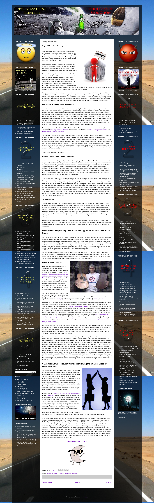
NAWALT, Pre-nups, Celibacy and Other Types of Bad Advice (128, 246)
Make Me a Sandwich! (23, 391)
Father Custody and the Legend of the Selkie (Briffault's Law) (26, 254)
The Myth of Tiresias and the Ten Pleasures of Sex (25, 180)
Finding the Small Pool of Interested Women (127, 166)
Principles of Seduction (71, 473)
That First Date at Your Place (128, 190)
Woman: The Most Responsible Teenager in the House (26, 192)
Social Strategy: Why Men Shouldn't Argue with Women (25, 234)
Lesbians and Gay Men (126, 380)
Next (85, 441)
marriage (59, 299)
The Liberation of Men (23, 359)
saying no (50, 395)
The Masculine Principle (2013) (26, 440)
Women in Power (124, 356)
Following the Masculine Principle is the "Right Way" (25, 323)
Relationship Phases (125, 229)
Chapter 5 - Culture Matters (55, 473)
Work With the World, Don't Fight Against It (25, 355)
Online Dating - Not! (125, 163)
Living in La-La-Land (125, 284)
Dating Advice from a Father (127, 120)
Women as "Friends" (125, 227)
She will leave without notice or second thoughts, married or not (65, 318)
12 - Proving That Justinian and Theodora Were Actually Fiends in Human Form (26, 435)
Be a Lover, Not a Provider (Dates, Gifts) (127, 179)
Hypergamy (20, 388)
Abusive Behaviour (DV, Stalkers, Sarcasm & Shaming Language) (128, 298)
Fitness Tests (21, 384)
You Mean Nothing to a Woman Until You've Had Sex (128, 187)
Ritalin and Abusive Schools (127, 354)
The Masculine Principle (24, 121)
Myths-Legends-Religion (24, 393)
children (95, 299)
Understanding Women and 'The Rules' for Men (127, 127)
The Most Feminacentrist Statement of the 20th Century (128, 362)
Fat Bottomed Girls (125, 312)
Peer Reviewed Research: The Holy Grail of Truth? (26, 128)
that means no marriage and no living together (66, 393)
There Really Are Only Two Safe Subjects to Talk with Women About (127, 174)
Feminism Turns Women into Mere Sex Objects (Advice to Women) (128, 366)
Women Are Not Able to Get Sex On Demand (127, 224)
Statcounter (121, 417)
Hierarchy (20, 386)
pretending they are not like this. (78, 306)
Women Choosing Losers (127, 302)
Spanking (20, 398)
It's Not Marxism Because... (25, 296)
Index (79, 441)
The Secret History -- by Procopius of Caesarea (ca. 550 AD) (26, 443)
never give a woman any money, (76, 93)
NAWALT (19, 395)
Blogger (85, 497)
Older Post (107, 482)
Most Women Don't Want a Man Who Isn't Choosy (129, 183)
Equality (19, 382)
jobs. (103, 299)
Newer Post (47, 482)
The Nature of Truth (23, 400)
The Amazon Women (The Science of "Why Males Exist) (26, 196)
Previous (71, 441)
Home (77, 482)
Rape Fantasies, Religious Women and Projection (127, 309)
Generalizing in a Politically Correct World (25, 124)
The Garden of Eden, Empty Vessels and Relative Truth (25, 176)
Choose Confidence (125, 221)
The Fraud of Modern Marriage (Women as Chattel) (26, 258)
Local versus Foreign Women (128, 346)
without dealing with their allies (98, 130)
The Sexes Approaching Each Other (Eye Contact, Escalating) (129, 170)
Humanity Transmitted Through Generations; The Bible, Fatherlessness (128, 350)
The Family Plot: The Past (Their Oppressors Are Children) (25, 307)
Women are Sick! (124, 282)
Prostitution (122, 359)
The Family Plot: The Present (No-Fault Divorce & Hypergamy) (26, 313)
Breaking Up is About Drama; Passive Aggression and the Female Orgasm (128, 292)
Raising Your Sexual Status (127, 240)
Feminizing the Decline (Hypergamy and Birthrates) (25, 262)
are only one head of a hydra (60, 130)
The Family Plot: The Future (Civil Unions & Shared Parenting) (25, 319)
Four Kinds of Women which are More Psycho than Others (128, 315)
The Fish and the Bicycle (24, 231)
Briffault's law (21, 379)
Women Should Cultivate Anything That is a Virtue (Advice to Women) (126, 372)
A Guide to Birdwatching (24, 133)
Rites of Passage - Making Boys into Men (25, 188)
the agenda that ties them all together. (53, 131)
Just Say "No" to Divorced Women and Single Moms (127, 287)
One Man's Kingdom (23, 365)
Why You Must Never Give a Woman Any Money (128, 250)
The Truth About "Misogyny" (25, 131)
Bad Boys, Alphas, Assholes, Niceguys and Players (128, 131)
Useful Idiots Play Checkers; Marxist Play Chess (25, 303)
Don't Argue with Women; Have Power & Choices (128, 232)
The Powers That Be (23, 293)
